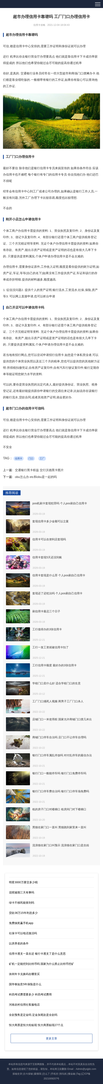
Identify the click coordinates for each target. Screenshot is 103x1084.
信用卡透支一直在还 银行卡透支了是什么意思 (37, 953)
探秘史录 (17, 1073)
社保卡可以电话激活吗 (23, 933)
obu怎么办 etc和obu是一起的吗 (36, 477)
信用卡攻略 (39, 25)
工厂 (42, 458)
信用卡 (18, 458)
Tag (78, 1073)
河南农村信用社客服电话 (24, 1004)
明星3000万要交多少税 (23, 882)
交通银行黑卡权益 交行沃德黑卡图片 (39, 470)
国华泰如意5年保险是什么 (25, 984)
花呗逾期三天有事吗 (21, 892)
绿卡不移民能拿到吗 (21, 902)
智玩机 (63, 1073)
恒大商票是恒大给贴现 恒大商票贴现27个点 (36, 1025)
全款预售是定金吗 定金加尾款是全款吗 (33, 1014)
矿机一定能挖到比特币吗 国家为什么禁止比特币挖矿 (41, 963)
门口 (31, 458)
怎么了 (46, 1073)
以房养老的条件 (19, 943)
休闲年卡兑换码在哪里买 (24, 974)
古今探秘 (28, 1073)
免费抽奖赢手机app (21, 923)
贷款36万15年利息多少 (23, 912)
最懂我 (37, 1073)
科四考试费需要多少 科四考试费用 (30, 994)
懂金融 (71, 1073)
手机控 (54, 1073)
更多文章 (51, 1038)
